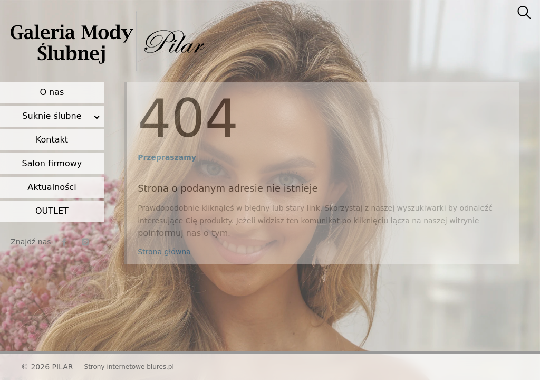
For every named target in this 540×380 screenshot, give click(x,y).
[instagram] (85, 242)
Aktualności (51, 187)
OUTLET (52, 211)
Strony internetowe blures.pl (129, 366)
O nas (52, 92)
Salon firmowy (52, 163)
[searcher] (524, 13)
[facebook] (64, 242)
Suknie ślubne (51, 116)
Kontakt (52, 140)
